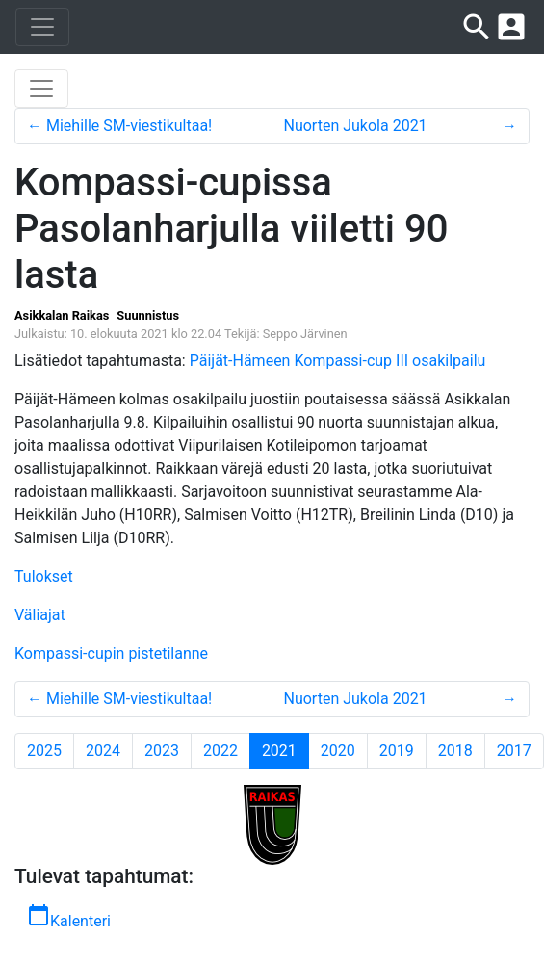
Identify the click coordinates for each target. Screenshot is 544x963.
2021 (285, 750)
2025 (44, 751)
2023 (161, 751)
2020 (338, 751)
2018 (455, 751)
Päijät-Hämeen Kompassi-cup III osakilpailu (338, 360)
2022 (220, 751)
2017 (514, 751)
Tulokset (43, 576)
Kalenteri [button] (69, 916)
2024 (103, 751)
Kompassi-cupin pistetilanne (111, 653)
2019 (396, 751)
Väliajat (39, 615)
